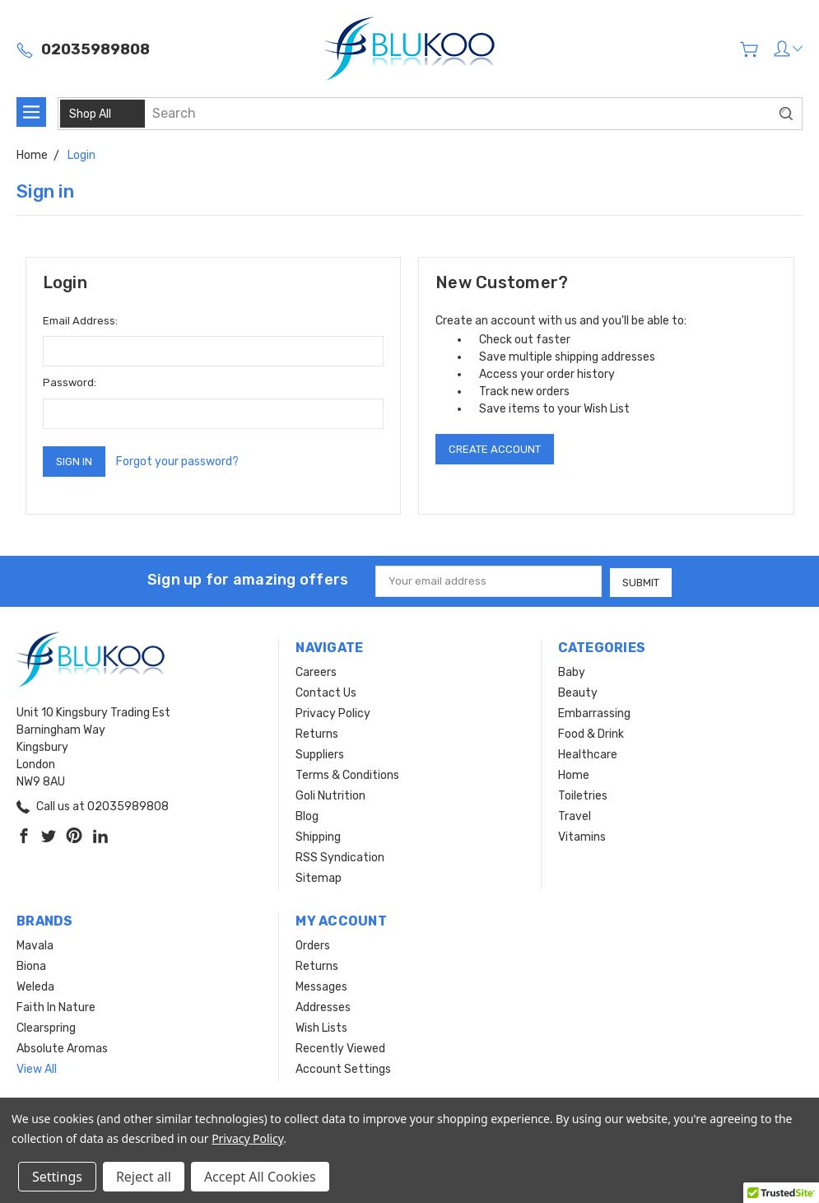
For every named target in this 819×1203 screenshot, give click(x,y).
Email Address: (80, 321)
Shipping (318, 836)
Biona (31, 965)
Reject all (143, 1177)
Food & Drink (591, 733)
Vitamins (582, 836)
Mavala (35, 945)
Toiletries (582, 795)
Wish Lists (321, 1027)
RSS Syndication (339, 857)
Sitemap (318, 877)
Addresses (323, 1007)
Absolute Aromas (62, 1048)
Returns (316, 733)
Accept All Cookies (260, 1177)
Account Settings (343, 1068)
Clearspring (46, 1027)
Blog (307, 816)
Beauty (578, 692)
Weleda (35, 986)
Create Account (495, 449)
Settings (57, 1177)
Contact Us (325, 692)
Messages (321, 986)
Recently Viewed (340, 1048)
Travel (574, 816)
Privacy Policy (332, 713)
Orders (312, 945)
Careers (316, 671)
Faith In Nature (55, 1007)
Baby (571, 671)
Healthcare (587, 754)
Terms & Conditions (347, 774)
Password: (69, 382)
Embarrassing (594, 713)
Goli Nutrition (330, 795)
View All (36, 1068)
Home (573, 774)
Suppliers (319, 754)
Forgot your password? (177, 462)
